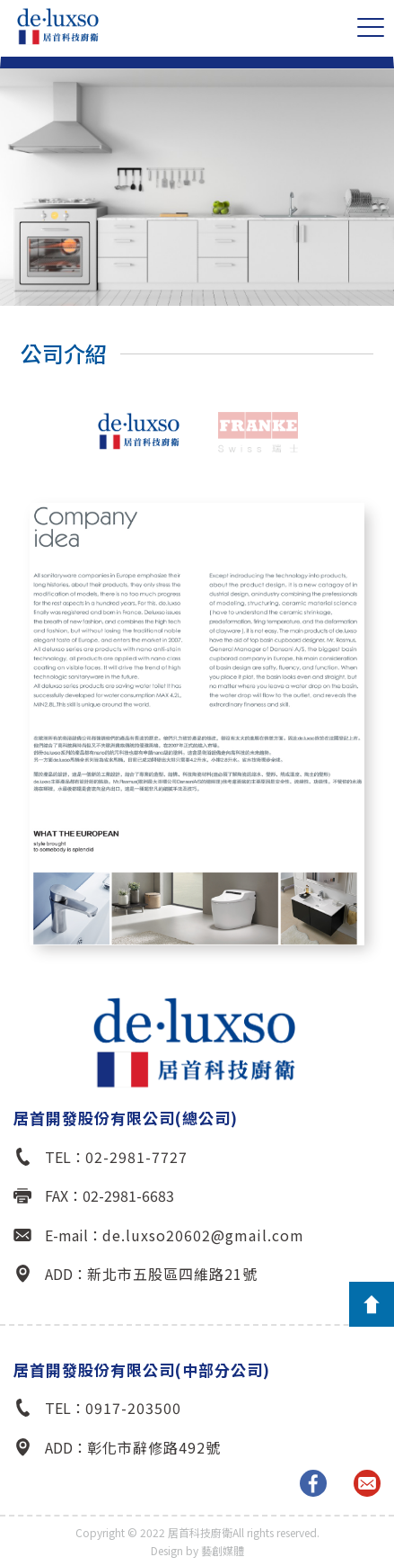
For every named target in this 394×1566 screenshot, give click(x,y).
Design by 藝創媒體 (197, 1550)
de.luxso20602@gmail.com (203, 1235)
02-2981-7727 (136, 1157)
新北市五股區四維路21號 (172, 1273)
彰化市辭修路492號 (154, 1447)
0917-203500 (133, 1407)
